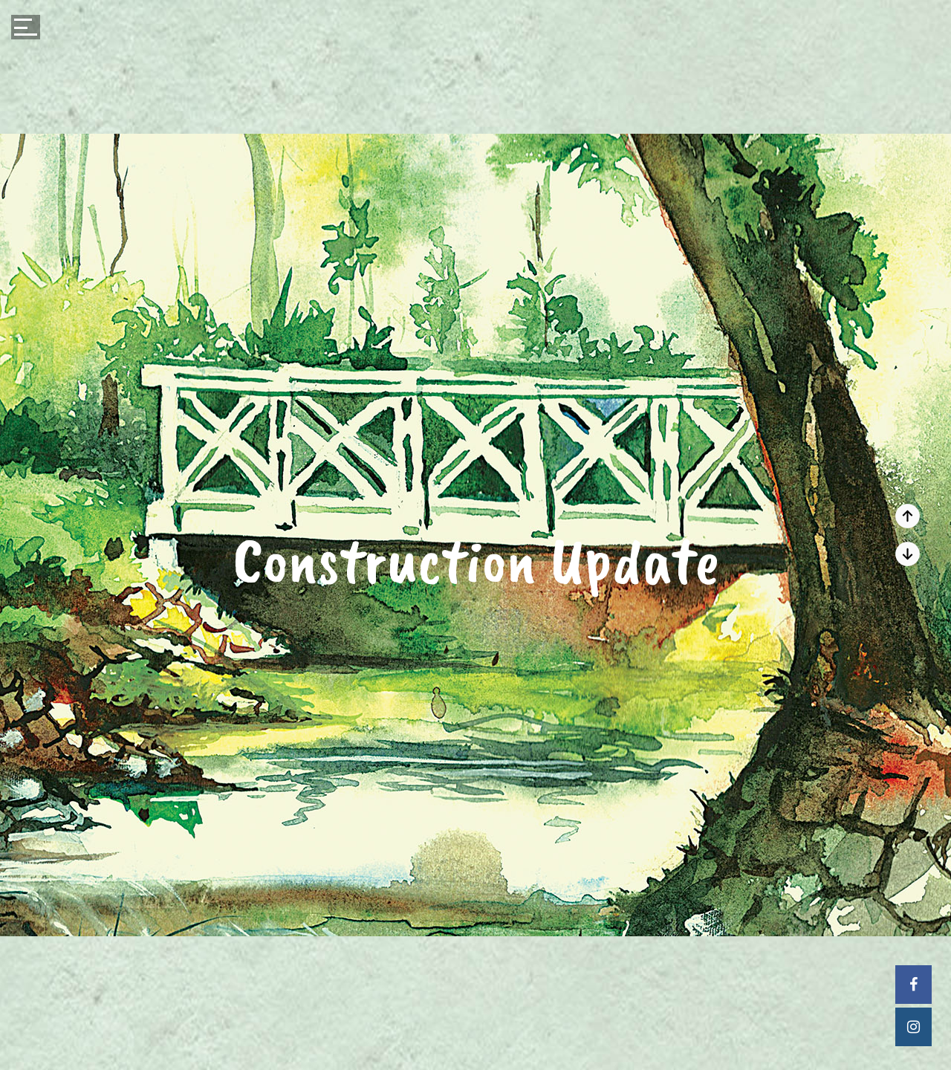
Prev (908, 553)
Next (908, 516)
